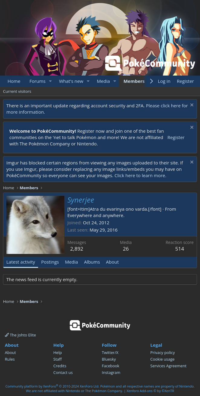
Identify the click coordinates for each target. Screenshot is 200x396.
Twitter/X (110, 352)
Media (103, 81)
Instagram (111, 372)
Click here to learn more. (140, 175)
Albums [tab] (92, 262)
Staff (57, 359)
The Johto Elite (20, 335)
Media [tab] (71, 262)
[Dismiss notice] (191, 105)
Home (14, 81)
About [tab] (112, 262)
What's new (71, 81)
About (10, 352)
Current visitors (17, 91)
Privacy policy (162, 352)
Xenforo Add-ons (150, 390)
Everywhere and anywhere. (95, 215)
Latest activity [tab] (20, 262)
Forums (37, 81)
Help (57, 352)
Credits (59, 365)
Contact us (63, 372)
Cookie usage (162, 359)
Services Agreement (168, 365)
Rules (10, 359)
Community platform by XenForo (52, 386)
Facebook (110, 365)
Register (176, 137)
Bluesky (109, 359)
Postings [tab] (50, 262)
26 (126, 248)
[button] (50, 81)
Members (134, 81)
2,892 (76, 248)
